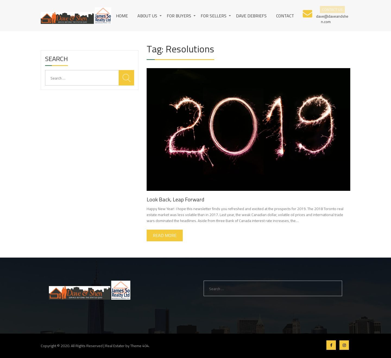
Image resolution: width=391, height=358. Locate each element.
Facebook (331, 345)
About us (147, 16)
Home (122, 16)
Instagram (344, 345)
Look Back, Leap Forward (175, 199)
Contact (285, 16)
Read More (164, 235)
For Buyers (179, 16)
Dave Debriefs (251, 16)
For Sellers (213, 16)
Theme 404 (139, 346)
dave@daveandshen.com (332, 18)
